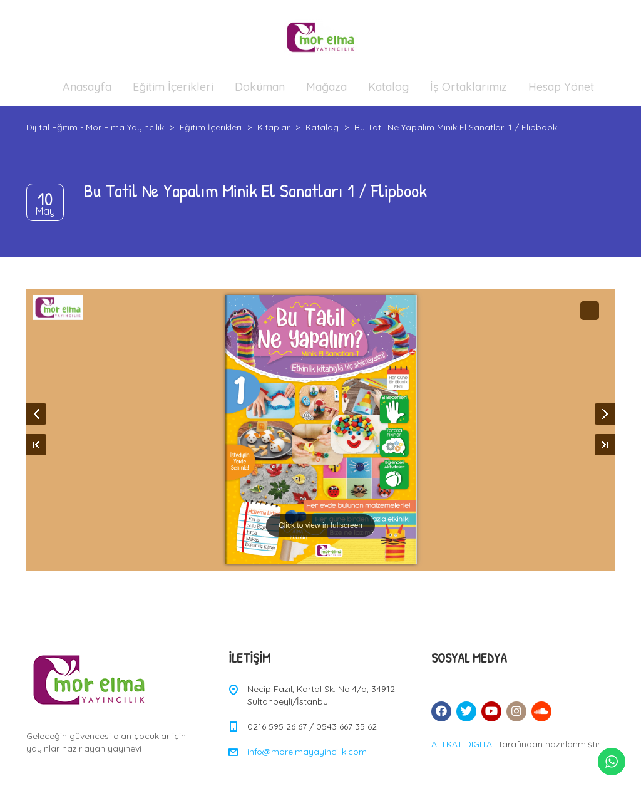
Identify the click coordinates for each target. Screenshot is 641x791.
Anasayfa (87, 87)
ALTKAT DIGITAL (463, 744)
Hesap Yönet (561, 87)
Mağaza (326, 87)
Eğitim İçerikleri (173, 87)
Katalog (388, 87)
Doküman (260, 87)
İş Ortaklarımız (468, 87)
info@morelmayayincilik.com (307, 751)
